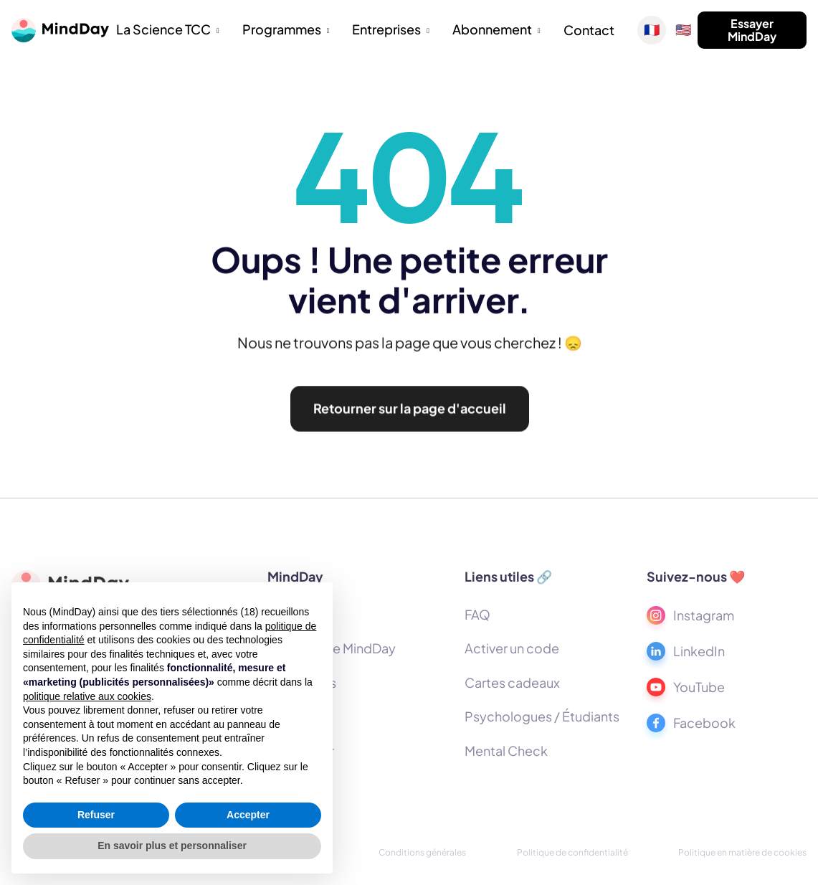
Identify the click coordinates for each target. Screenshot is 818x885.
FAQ (477, 614)
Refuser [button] (96, 814)
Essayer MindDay (752, 30)
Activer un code (512, 648)
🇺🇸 (683, 30)
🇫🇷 (652, 30)
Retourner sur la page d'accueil (409, 413)
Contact (588, 30)
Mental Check (506, 750)
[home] (60, 30)
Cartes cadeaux (512, 682)
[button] (167, 31)
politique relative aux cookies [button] (87, 696)
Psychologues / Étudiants (542, 716)
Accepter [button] (248, 814)
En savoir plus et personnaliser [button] (172, 845)
